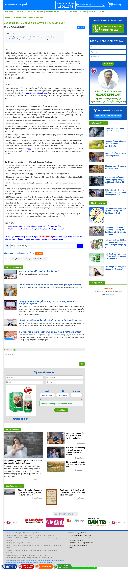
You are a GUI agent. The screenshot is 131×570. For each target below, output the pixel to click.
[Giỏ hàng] (118, 4)
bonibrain (34, 560)
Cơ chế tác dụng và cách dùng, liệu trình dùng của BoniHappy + (29, 39)
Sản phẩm (20, 12)
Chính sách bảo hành (76, 540)
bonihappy (27, 259)
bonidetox (41, 560)
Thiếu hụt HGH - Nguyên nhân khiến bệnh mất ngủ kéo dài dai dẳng (31, 37)
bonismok (29, 562)
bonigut (54, 560)
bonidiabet (26, 560)
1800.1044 (45, 236)
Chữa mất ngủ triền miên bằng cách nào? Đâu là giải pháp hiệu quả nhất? (115, 192)
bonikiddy (36, 562)
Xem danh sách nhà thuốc (108, 115)
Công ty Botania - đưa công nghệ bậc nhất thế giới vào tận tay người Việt (30, 492)
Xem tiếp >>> (37, 480)
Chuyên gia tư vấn (98, 203)
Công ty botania (11, 560)
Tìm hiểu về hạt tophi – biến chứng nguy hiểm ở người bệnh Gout (50, 332)
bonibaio (22, 562)
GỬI (80, 245)
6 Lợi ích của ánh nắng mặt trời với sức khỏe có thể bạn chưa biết (115, 143)
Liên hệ (101, 12)
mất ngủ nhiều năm (40, 259)
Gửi (82, 364)
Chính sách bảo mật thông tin (78, 545)
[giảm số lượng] (73, 394)
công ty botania (16, 259)
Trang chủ (9, 12)
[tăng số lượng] (79, 394)
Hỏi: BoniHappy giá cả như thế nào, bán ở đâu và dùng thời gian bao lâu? (115, 256)
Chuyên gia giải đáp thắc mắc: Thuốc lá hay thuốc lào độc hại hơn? (51, 320)
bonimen (20, 560)
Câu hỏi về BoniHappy (36, 17)
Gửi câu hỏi (108, 64)
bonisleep (9, 562)
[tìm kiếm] (103, 4)
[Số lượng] (76, 394)
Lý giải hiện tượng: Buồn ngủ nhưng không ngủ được (114, 131)
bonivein (60, 560)
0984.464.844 (110, 294)
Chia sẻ (81, 27)
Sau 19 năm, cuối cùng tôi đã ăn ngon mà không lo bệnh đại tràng (50, 285)
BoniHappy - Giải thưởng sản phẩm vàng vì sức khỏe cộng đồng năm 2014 (72, 492)
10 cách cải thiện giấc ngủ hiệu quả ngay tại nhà (75, 464)
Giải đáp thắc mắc (19, 17)
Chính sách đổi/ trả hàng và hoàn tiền (81, 543)
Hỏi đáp (92, 12)
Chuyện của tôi (71, 12)
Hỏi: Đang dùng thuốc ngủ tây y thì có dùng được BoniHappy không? (115, 210)
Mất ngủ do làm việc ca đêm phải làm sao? (39, 271)
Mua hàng (61, 410)
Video (71, 548)
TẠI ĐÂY (39, 253)
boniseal (15, 562)
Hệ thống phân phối (53, 12)
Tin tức (83, 12)
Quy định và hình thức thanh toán (80, 535)
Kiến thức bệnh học (35, 12)
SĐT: (8, 245)
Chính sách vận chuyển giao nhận (80, 538)
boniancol (43, 562)
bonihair (49, 562)
